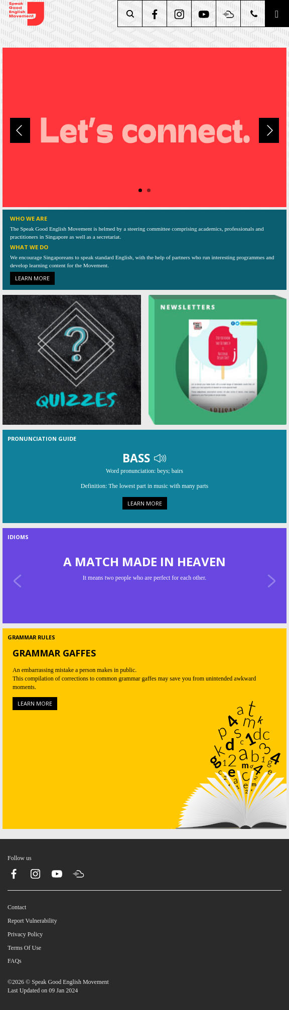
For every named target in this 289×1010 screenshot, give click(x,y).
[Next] (269, 130)
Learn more (32, 278)
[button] (276, 14)
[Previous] (20, 130)
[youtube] (204, 14)
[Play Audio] (160, 457)
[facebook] (155, 14)
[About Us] (144, 126)
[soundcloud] (229, 14)
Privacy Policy (25, 934)
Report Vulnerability (32, 920)
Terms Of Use (24, 947)
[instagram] (180, 14)
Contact (17, 907)
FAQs (15, 960)
